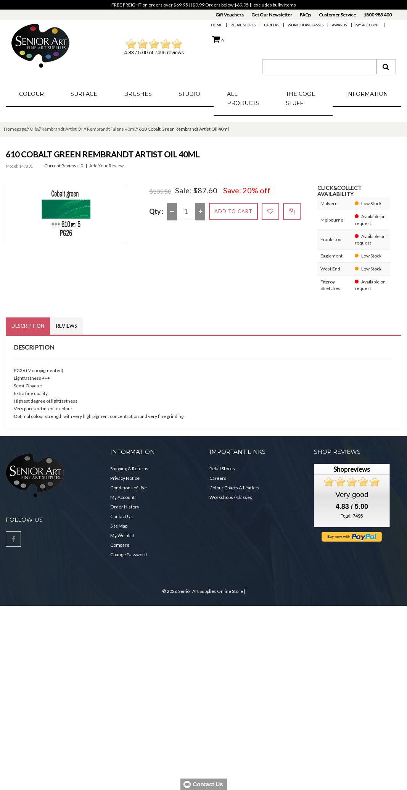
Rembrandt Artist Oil (63, 129)
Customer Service (337, 15)
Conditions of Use (128, 488)
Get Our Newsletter (271, 15)
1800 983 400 (378, 15)
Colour (31, 94)
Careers (271, 25)
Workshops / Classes (230, 497)
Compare (119, 545)
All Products (243, 99)
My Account (367, 25)
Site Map (118, 526)
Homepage (15, 129)
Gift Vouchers (230, 15)
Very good (351, 495)
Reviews (66, 326)
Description (27, 326)
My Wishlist (122, 535)
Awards (339, 25)
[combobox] (319, 66)
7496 (160, 52)
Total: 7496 (352, 516)
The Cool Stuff (300, 99)
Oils (34, 129)
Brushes (138, 94)
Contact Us (121, 516)
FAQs (305, 15)
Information (367, 94)
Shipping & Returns (129, 468)
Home (216, 25)
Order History (124, 507)
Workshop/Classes (305, 25)
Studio (189, 94)
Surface (84, 94)
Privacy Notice (125, 478)
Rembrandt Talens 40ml (111, 129)
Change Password (128, 554)
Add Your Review (106, 165)
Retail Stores (243, 25)
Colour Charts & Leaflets (234, 488)
